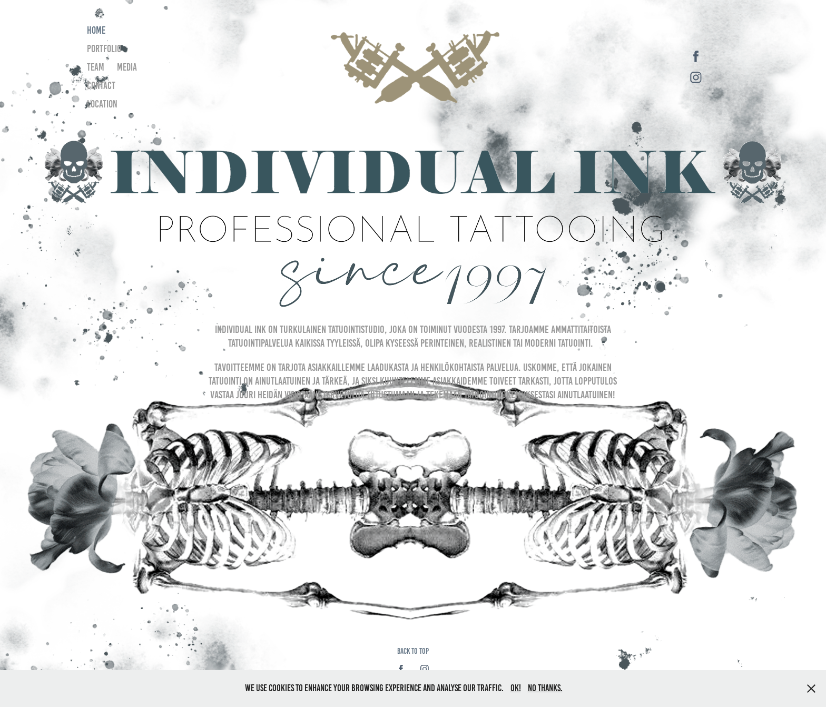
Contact (101, 85)
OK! (515, 688)
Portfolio (104, 48)
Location (102, 104)
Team (95, 67)
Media (127, 67)
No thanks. (545, 688)
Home (96, 30)
